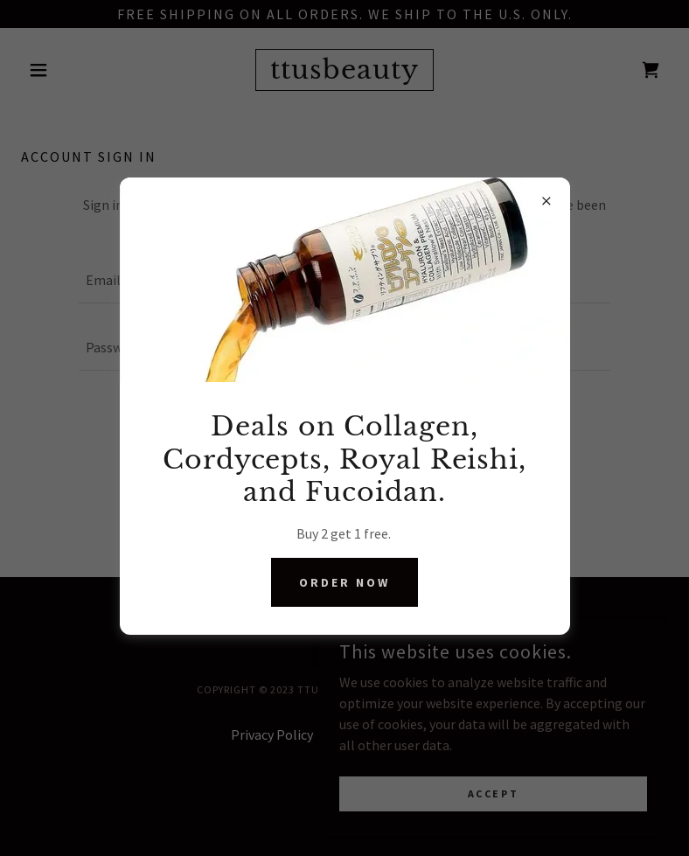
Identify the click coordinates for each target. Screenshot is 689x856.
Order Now (344, 582)
